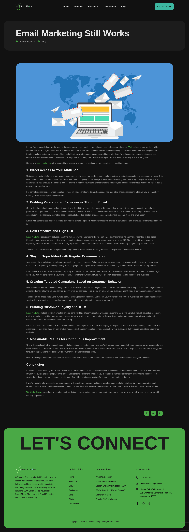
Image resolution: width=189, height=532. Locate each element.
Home (66, 6)
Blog (123, 6)
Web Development (104, 477)
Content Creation (103, 495)
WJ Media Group (93, 522)
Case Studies (110, 6)
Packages (73, 490)
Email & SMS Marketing (106, 499)
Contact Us (74, 504)
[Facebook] (137, 503)
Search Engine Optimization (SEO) (111, 486)
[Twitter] (149, 503)
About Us (78, 6)
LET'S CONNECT (94, 443)
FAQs (71, 499)
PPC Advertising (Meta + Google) (110, 490)
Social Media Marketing (106, 481)
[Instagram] (143, 503)
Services (93, 6)
